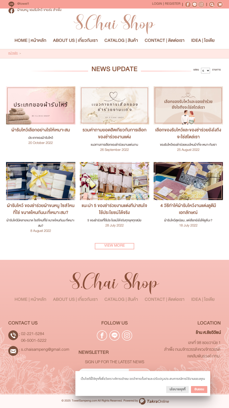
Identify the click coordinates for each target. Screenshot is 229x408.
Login (157, 4)
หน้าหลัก (13, 53)
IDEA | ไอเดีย (203, 41)
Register (172, 4)
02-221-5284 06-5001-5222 (34, 338)
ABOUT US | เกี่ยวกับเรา (75, 41)
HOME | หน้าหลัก (30, 41)
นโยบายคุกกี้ (177, 389)
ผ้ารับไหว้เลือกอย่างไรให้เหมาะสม (40, 131)
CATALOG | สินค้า (121, 41)
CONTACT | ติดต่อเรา (164, 41)
